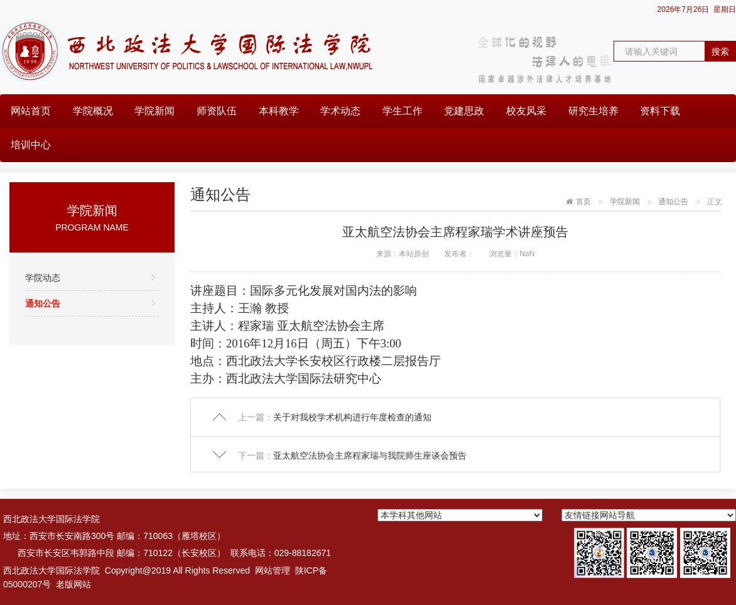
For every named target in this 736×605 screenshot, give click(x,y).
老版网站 (73, 584)
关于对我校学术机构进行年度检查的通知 (352, 417)
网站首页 (31, 111)
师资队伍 (217, 111)
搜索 (720, 51)
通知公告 (42, 303)
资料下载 (660, 111)
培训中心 (31, 144)
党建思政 (464, 111)
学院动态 (42, 278)
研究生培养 (593, 111)
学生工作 (402, 111)
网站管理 (272, 570)
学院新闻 (154, 111)
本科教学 (279, 111)
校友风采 (526, 111)
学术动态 (340, 111)
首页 (583, 201)
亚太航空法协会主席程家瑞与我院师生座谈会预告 (370, 455)
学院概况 (93, 111)
